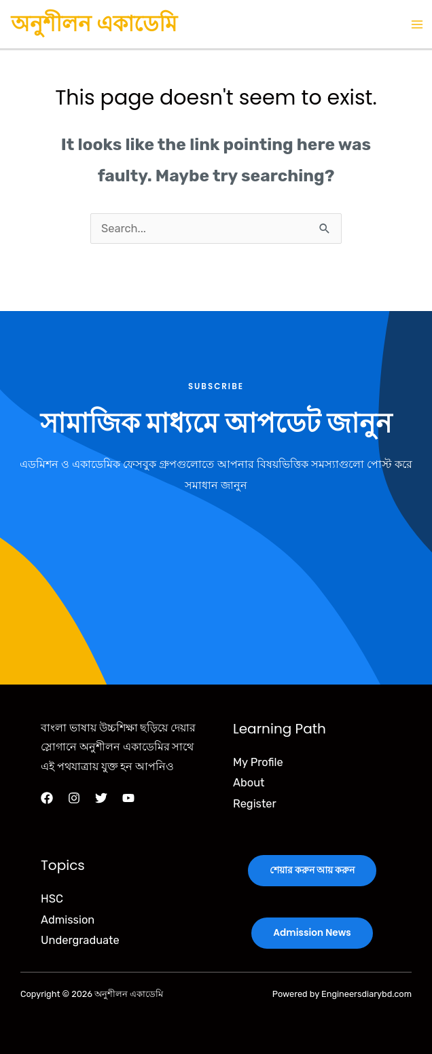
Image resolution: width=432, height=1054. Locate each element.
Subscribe (216, 386)
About (248, 782)
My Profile (258, 762)
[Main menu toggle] (416, 24)
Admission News (311, 932)
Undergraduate (80, 940)
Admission (67, 919)
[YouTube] (128, 798)
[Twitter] (101, 798)
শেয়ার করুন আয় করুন (312, 870)
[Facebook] (47, 798)
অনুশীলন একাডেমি (94, 23)
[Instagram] (74, 798)
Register (254, 803)
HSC (52, 898)
